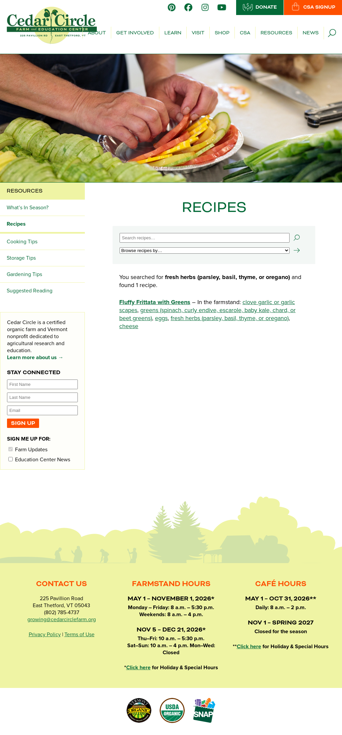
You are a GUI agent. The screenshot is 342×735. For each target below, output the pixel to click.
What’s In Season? (27, 207)
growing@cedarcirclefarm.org (61, 619)
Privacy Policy (45, 634)
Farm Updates (27, 449)
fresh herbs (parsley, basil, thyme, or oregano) (230, 318)
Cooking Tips (22, 241)
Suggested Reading (29, 290)
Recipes (16, 224)
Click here (138, 667)
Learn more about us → (35, 357)
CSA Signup (313, 7)
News (311, 33)
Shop (222, 33)
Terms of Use (79, 634)
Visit (198, 33)
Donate (260, 7)
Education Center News (39, 459)
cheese (128, 326)
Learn (172, 33)
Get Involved (135, 33)
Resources (276, 33)
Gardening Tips (24, 274)
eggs (161, 318)
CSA (245, 33)
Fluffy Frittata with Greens (154, 302)
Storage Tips (21, 258)
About (97, 33)
